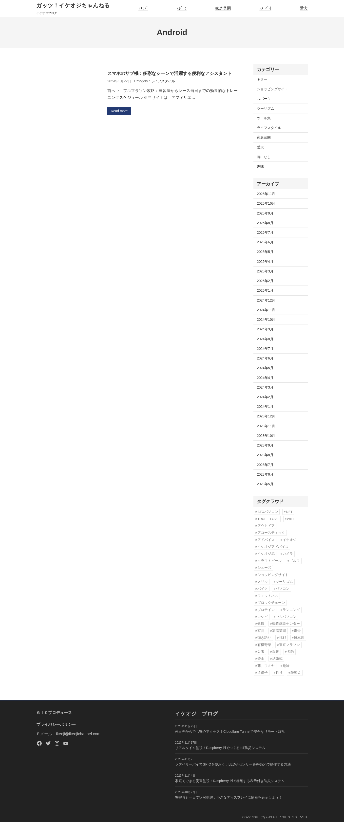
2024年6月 (265, 358)
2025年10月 (266, 203)
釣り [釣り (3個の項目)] (279, 673)
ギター (262, 79)
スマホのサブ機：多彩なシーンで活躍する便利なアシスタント (169, 73)
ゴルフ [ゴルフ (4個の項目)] (294, 561)
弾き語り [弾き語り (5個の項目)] (264, 638)
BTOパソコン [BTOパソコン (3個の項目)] (267, 512)
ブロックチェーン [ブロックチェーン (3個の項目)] (271, 603)
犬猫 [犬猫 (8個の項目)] (290, 652)
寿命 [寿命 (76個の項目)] (297, 631)
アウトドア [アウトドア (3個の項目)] (266, 526)
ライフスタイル (163, 81)
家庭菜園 (223, 8)
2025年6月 (265, 242)
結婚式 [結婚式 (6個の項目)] (277, 659)
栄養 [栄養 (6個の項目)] (260, 652)
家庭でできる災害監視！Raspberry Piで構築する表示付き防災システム (230, 781)
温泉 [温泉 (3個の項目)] (275, 652)
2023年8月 (265, 455)
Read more (119, 111)
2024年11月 (266, 310)
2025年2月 (265, 281)
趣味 (260, 166)
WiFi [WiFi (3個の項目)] (290, 519)
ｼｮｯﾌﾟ (143, 8)
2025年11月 (266, 194)
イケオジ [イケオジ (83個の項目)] (289, 540)
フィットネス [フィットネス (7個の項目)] (267, 596)
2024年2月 (265, 397)
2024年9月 (265, 329)
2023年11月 (266, 426)
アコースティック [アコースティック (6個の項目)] (271, 533)
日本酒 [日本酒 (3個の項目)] (299, 638)
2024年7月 (265, 349)
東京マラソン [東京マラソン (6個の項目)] (289, 645)
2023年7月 (265, 465)
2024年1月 (265, 407)
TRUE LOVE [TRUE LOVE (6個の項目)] (268, 519)
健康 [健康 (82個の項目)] (260, 623)
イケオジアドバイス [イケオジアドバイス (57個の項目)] (272, 547)
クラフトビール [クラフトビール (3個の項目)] (269, 561)
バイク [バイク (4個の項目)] (262, 588)
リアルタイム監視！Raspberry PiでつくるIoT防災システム (220, 748)
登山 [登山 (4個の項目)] (260, 659)
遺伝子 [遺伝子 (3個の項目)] (262, 673)
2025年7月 (265, 232)
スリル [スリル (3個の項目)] (262, 582)
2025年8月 (265, 223)
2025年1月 (265, 290)
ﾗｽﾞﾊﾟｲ (265, 8)
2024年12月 (266, 300)
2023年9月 (265, 445)
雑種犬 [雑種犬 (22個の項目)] (295, 673)
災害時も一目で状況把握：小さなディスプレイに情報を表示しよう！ (228, 797)
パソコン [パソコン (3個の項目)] (282, 588)
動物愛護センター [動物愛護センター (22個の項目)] (286, 623)
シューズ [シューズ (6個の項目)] (264, 568)
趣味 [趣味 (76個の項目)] (286, 666)
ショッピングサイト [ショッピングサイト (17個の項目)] (272, 575)
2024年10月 (266, 320)
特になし (264, 157)
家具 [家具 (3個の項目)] (260, 631)
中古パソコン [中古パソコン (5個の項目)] (286, 617)
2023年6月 (265, 474)
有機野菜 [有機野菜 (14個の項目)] (264, 645)
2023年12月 (266, 416)
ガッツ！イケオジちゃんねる (73, 5)
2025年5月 (265, 252)
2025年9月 (265, 213)
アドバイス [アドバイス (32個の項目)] (266, 540)
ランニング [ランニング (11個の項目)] (291, 610)
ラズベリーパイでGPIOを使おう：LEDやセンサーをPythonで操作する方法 (233, 764)
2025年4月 (265, 262)
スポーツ (264, 99)
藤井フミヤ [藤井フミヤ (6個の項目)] (266, 666)
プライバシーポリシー (56, 724)
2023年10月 (266, 436)
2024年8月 (265, 339)
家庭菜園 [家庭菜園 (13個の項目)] (279, 631)
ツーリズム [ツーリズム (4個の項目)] (284, 582)
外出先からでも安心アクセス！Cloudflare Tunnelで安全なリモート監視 (230, 731)
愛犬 (304, 8)
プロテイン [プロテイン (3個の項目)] (266, 610)
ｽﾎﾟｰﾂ (182, 8)
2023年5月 (265, 484)
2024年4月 (265, 378)
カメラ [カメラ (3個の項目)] (288, 553)
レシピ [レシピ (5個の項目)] (262, 617)
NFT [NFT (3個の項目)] (289, 512)
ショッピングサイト (272, 89)
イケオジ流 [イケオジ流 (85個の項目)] (266, 553)
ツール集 (264, 118)
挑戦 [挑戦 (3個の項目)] (282, 638)
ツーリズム (265, 108)
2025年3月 (265, 271)
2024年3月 (265, 387)
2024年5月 (265, 368)
